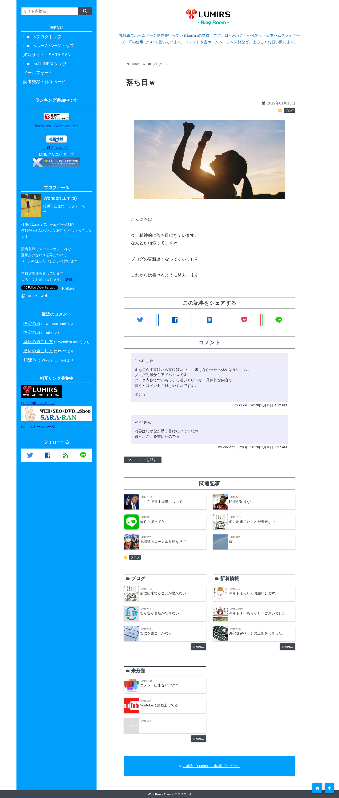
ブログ (289, 110)
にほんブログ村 (56, 147)
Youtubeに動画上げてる (159, 705)
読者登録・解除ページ (44, 81)
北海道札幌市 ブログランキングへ (56, 126)
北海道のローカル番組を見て (163, 542)
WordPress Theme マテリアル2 (169, 794)
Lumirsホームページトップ (48, 45)
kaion (243, 405)
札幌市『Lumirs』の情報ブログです (211, 766)
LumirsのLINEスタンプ (45, 63)
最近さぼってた (152, 522)
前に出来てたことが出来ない (252, 522)
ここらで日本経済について (161, 502)
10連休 (29, 359)
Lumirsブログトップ (42, 36)
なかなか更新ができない (159, 613)
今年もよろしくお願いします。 (253, 593)
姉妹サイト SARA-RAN (47, 54)
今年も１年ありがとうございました (257, 613)
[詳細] (69, 279)
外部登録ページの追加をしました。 (257, 633)
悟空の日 (31, 323)
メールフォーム (38, 72)
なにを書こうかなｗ (156, 633)
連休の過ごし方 (38, 341)
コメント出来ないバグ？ (159, 685)
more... (198, 646)
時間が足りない (241, 502)
